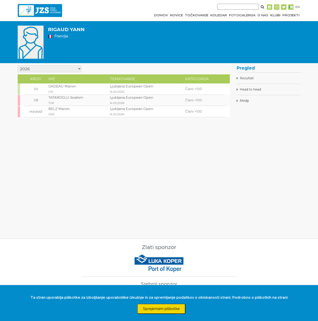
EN (297, 7)
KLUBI (275, 15)
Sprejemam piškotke (161, 309)
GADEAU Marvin (62, 86)
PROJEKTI (290, 15)
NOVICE (176, 15)
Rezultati (247, 78)
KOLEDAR (218, 15)
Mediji (244, 101)
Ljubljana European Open (131, 86)
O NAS (262, 15)
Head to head (250, 89)
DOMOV (161, 15)
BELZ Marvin (59, 109)
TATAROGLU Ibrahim (65, 97)
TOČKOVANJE (196, 15)
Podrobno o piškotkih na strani (260, 297)
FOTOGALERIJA (242, 15)
